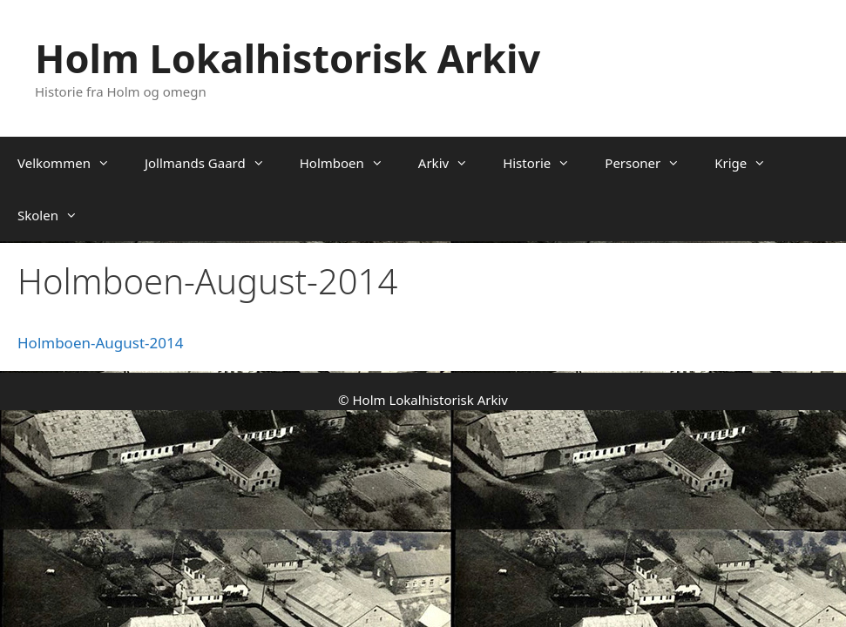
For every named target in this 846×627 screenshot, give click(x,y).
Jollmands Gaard (213, 163)
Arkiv (451, 163)
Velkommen (72, 163)
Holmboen (350, 163)
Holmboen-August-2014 (100, 343)
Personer (651, 163)
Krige (748, 163)
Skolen (56, 215)
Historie (545, 163)
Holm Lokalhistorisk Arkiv (287, 57)
